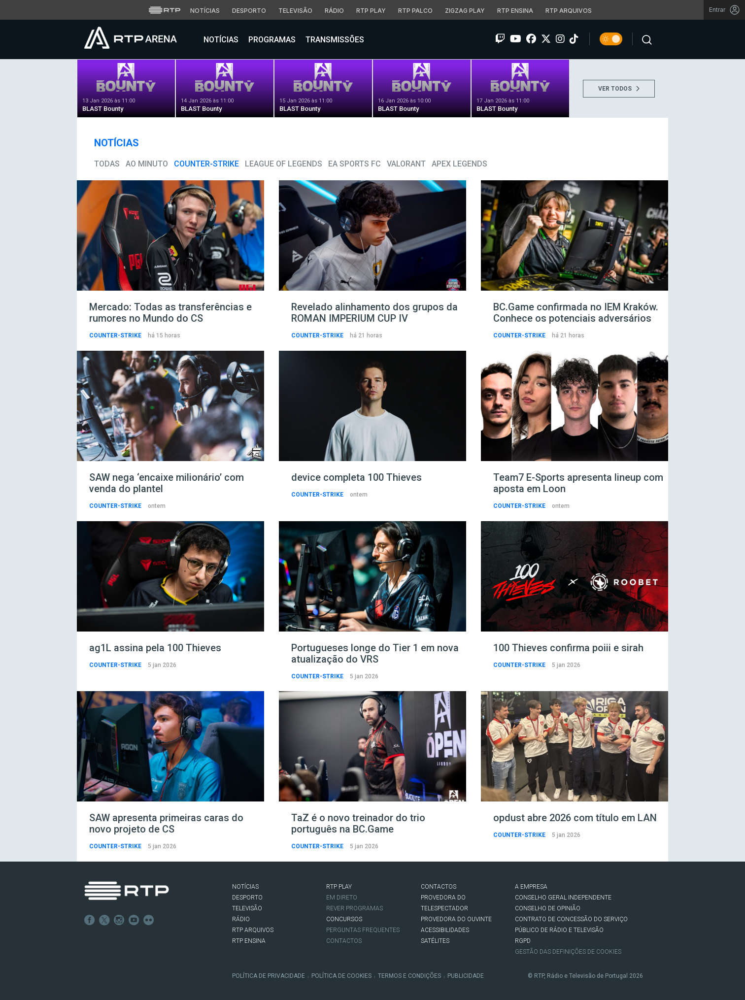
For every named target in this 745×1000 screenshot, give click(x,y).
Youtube (134, 920)
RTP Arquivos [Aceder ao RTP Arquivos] (568, 10)
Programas (271, 39)
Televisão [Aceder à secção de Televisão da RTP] (295, 10)
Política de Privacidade (268, 975)
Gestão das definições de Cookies (568, 951)
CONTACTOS (438, 886)
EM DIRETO (341, 897)
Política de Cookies (341, 975)
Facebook (89, 920)
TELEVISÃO (247, 908)
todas (107, 163)
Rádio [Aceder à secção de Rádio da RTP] (334, 10)
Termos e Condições (409, 975)
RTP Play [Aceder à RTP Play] (371, 10)
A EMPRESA (531, 886)
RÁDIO (241, 919)
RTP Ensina (249, 940)
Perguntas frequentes (363, 930)
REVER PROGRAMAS (354, 908)
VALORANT (406, 163)
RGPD (523, 940)
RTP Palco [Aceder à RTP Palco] (415, 10)
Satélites (435, 940)
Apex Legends (459, 163)
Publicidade (465, 975)
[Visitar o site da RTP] (164, 10)
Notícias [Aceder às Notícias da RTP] (205, 10)
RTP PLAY (339, 886)
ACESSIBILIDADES (445, 930)
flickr (148, 920)
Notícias (220, 39)
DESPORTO (247, 897)
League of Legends (283, 163)
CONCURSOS (344, 919)
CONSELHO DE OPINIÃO (547, 908)
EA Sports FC (354, 163)
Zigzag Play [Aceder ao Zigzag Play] (465, 10)
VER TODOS (619, 88)
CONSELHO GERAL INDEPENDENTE (563, 897)
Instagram (119, 920)
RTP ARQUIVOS (252, 930)
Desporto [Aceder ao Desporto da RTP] (249, 10)
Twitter (104, 920)
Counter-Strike (206, 163)
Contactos (344, 940)
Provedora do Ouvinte (456, 919)
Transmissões (334, 39)
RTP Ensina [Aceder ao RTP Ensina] (515, 10)
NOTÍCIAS (245, 886)
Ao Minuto (147, 163)
